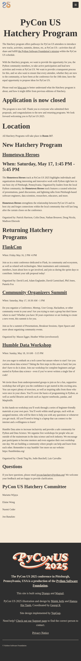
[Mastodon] (71, 652)
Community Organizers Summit (34, 292)
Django (46, 593)
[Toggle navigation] (76, 5)
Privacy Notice (40, 632)
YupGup (55, 613)
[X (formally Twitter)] (77, 652)
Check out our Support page (31, 620)
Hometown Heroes (20, 154)
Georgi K (55, 605)
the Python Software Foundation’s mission (38, 51)
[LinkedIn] (66, 652)
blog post (22, 87)
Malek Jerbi (57, 601)
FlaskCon (12, 247)
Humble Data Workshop (26, 345)
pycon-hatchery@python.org (50, 475)
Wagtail (59, 593)
